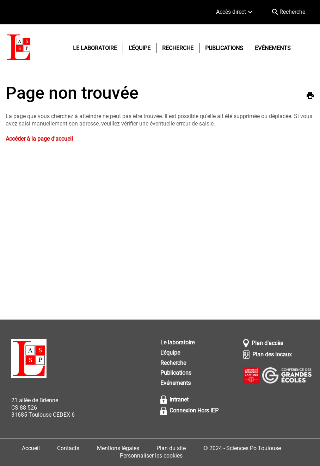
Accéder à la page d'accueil (39, 138)
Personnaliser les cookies (151, 455)
